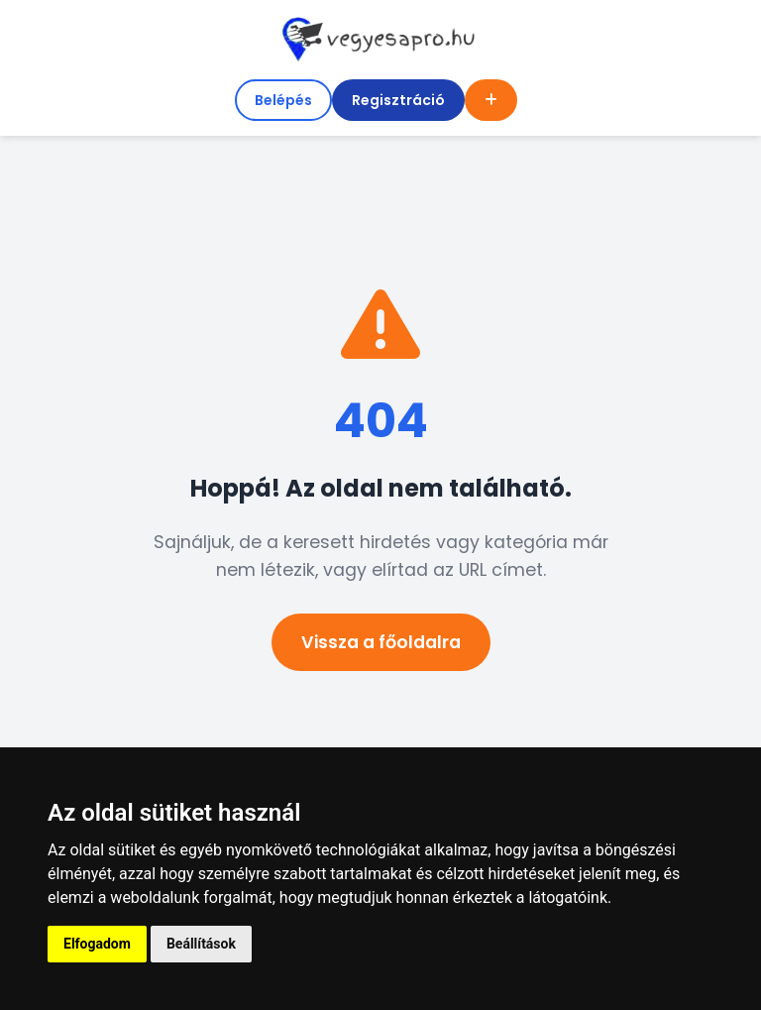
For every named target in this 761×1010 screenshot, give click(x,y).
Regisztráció (398, 100)
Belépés (283, 100)
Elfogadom (97, 944)
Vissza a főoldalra (381, 642)
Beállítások (201, 944)
